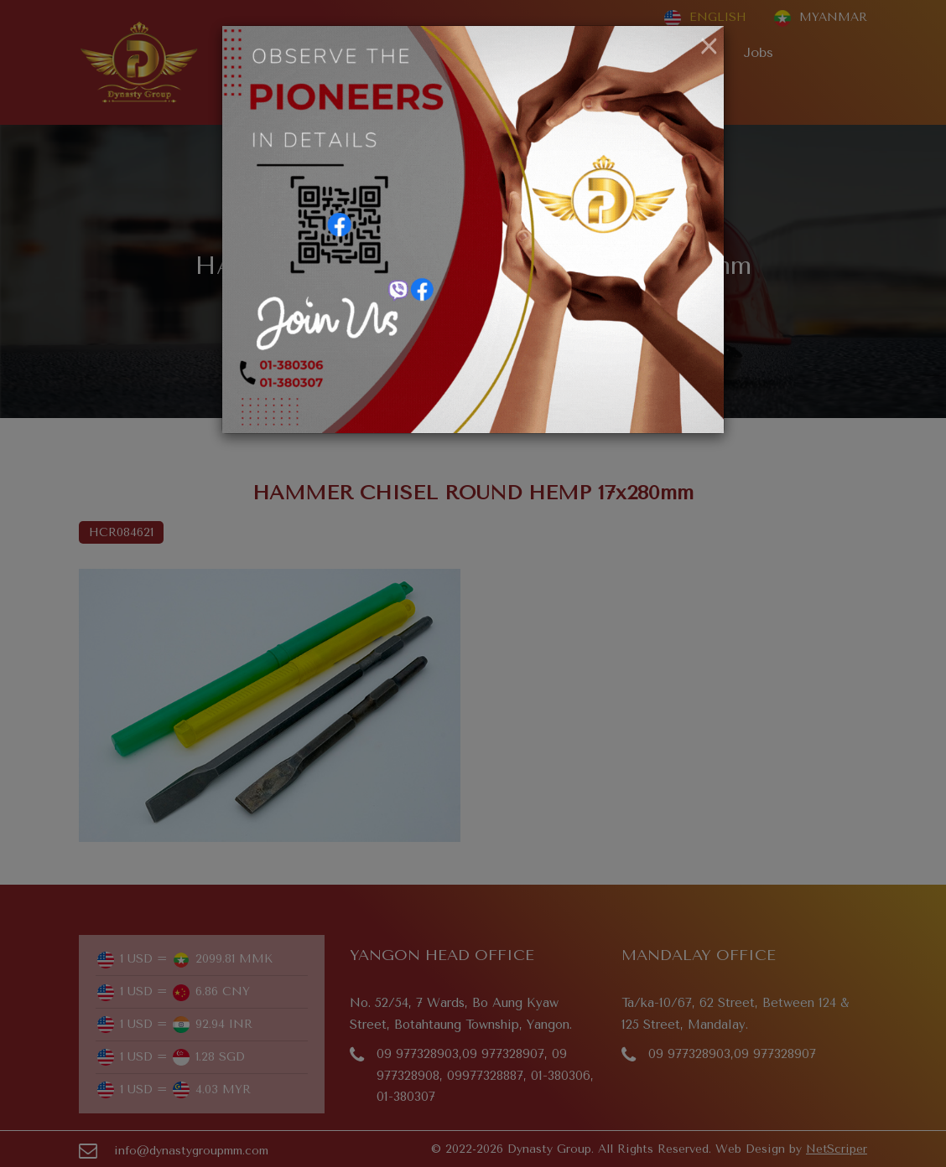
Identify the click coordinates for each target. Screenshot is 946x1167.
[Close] (709, 47)
